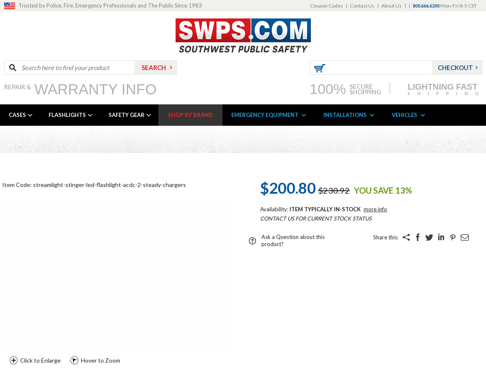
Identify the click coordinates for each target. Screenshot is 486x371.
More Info (375, 209)
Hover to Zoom (100, 360)
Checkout (455, 67)
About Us (391, 6)
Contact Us (362, 6)
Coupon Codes (326, 6)
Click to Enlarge (40, 360)
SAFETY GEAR (127, 115)
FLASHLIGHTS (67, 115)
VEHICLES (404, 115)
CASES (17, 115)
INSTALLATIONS (345, 115)
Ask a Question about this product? (293, 240)
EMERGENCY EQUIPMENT (264, 115)
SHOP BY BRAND (190, 115)
